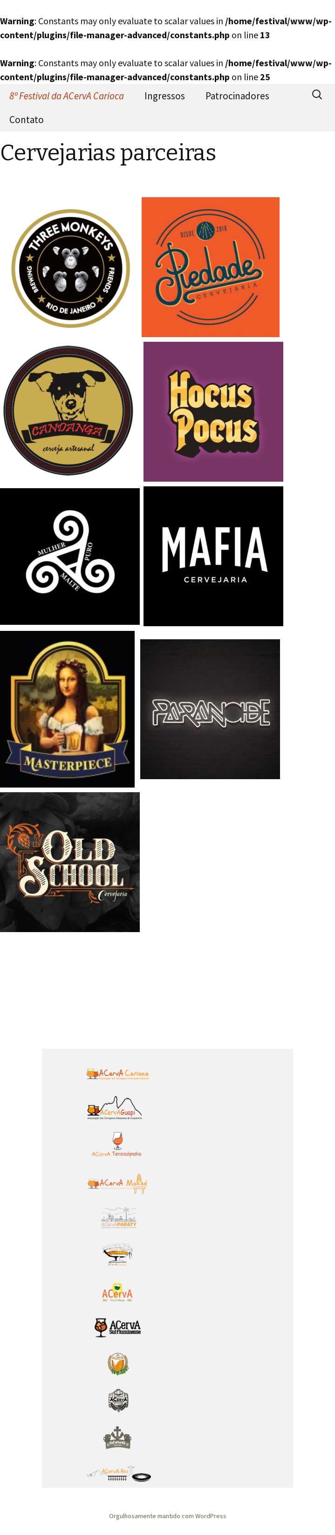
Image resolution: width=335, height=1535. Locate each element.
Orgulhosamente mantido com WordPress (167, 1516)
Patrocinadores (237, 96)
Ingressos (164, 96)
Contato (26, 119)
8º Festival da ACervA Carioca (66, 96)
